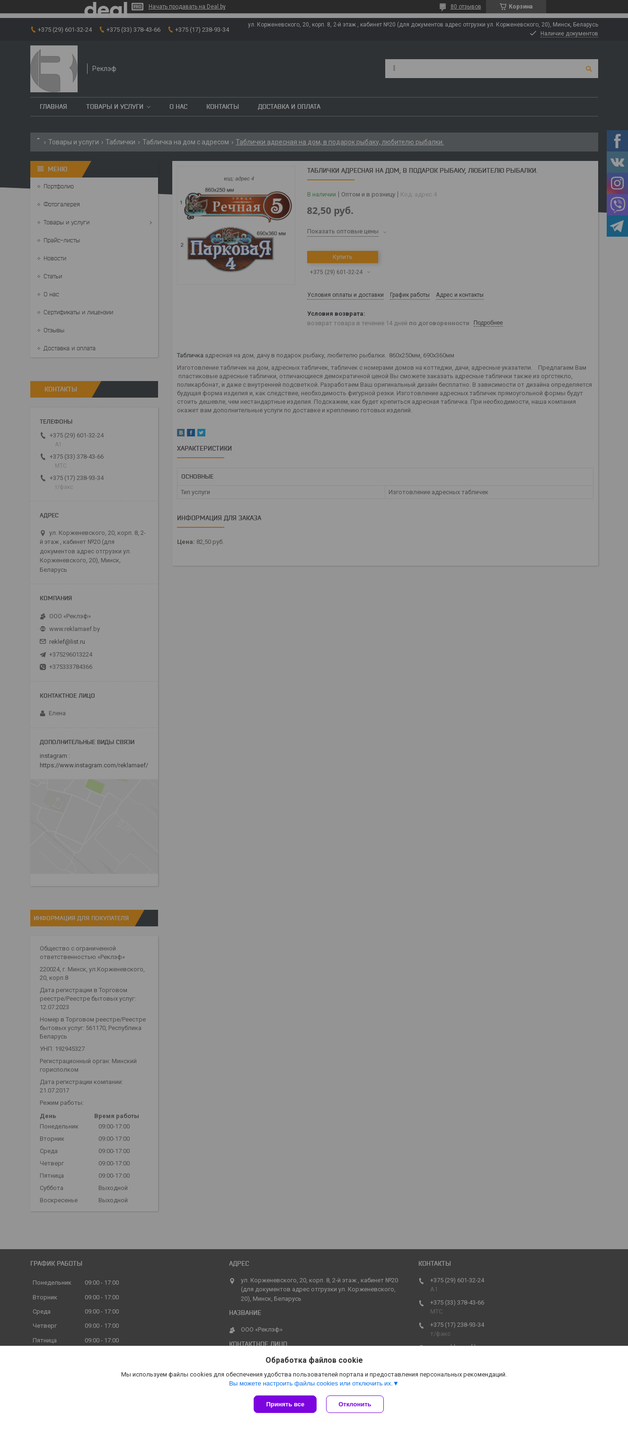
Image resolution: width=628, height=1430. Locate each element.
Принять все (285, 1404)
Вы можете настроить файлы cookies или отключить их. (311, 1383)
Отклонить (354, 1404)
